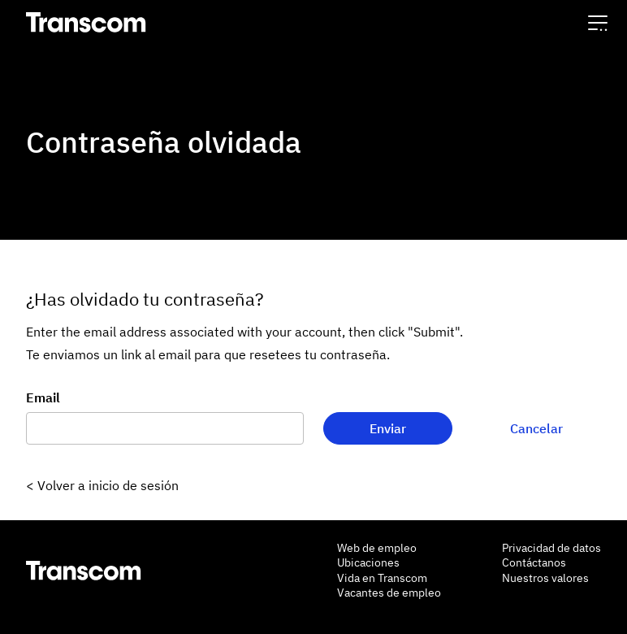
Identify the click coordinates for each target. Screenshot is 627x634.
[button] (598, 22)
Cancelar (536, 428)
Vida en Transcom (382, 578)
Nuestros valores (545, 578)
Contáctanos (534, 562)
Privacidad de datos (551, 548)
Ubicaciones (368, 562)
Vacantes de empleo (389, 592)
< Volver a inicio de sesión (102, 485)
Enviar (388, 428)
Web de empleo (377, 548)
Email (43, 397)
